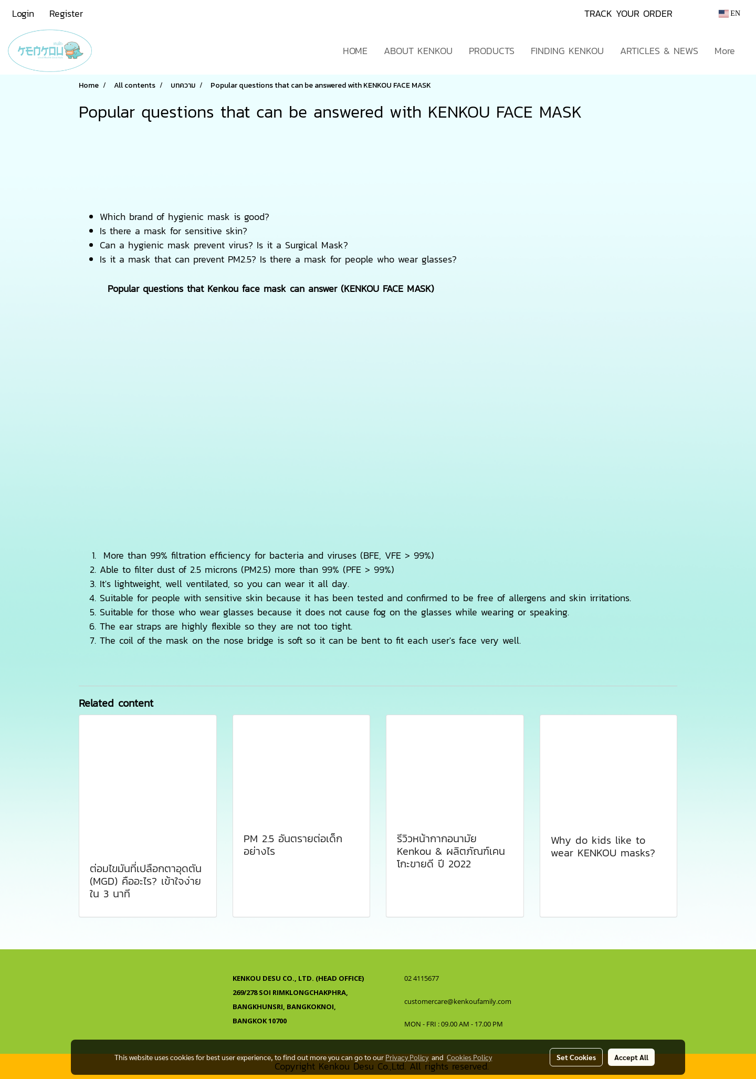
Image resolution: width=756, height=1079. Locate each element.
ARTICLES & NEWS (659, 51)
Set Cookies (576, 1057)
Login (23, 13)
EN (729, 13)
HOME (355, 51)
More (725, 51)
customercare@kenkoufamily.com (457, 1001)
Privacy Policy (406, 1057)
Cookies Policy (469, 1057)
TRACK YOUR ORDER (628, 13)
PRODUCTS (491, 51)
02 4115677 (422, 978)
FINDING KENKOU (567, 51)
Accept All (631, 1057)
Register (66, 13)
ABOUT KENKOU (418, 51)
